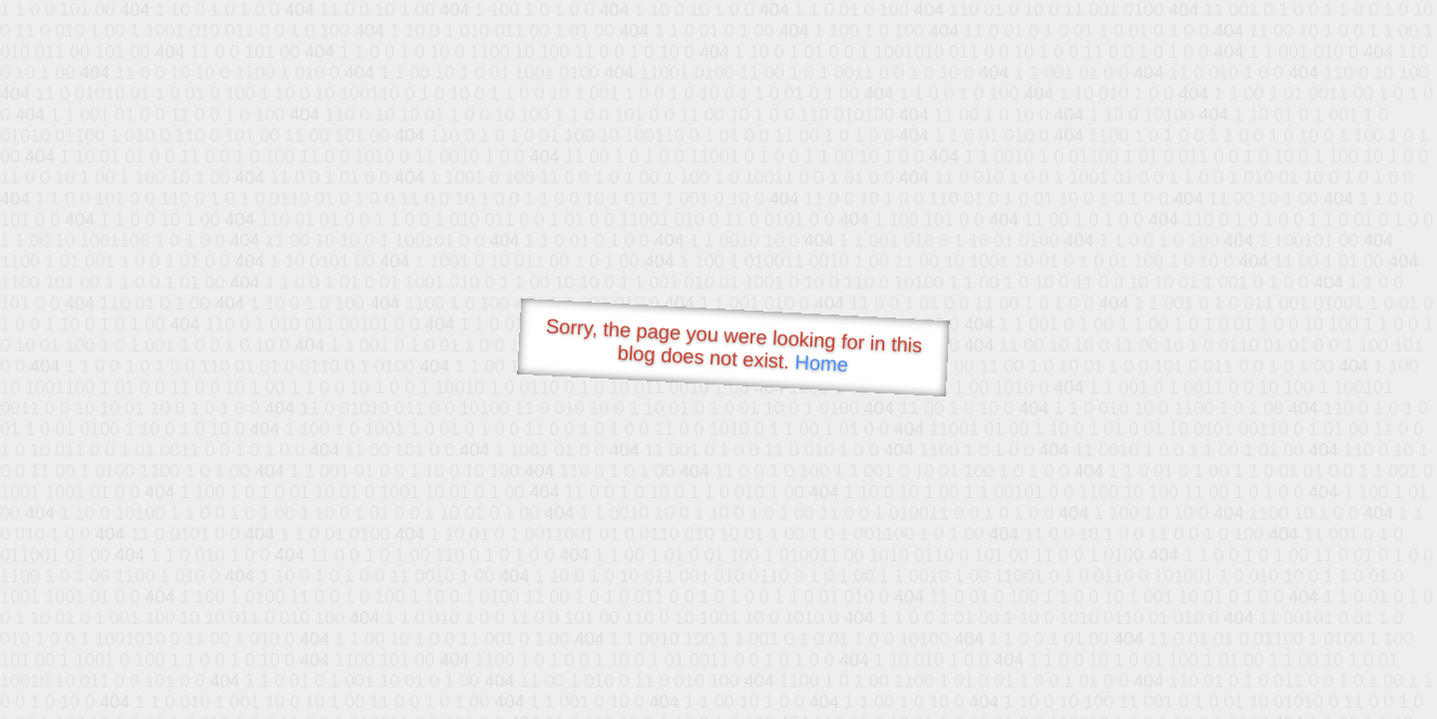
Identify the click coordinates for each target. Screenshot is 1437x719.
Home (821, 363)
